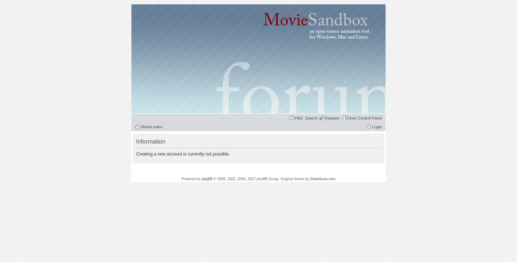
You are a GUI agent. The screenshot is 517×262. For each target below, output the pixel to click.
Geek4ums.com (322, 179)
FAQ (299, 118)
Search (311, 118)
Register (332, 118)
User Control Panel (365, 118)
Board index (152, 127)
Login (377, 127)
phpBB (206, 179)
